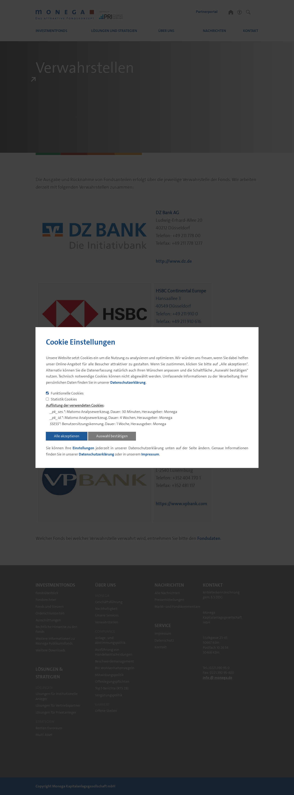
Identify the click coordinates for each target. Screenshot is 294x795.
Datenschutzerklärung (128, 382)
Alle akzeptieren (66, 436)
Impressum (150, 454)
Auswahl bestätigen (112, 436)
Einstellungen (83, 448)
